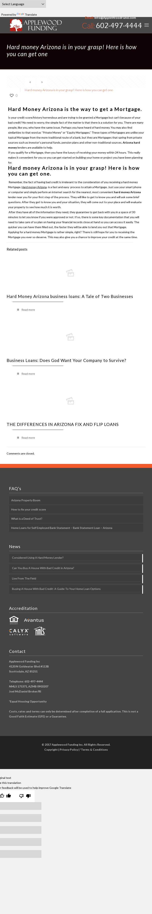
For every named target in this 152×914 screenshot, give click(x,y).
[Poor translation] (25, 796)
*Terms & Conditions (94, 749)
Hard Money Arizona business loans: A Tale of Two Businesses (70, 296)
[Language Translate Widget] (23, 4)
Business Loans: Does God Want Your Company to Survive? (66, 360)
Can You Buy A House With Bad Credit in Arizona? (43, 568)
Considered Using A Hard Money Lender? (38, 557)
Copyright (51, 749)
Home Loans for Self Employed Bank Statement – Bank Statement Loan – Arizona (61, 527)
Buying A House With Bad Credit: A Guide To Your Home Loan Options (56, 588)
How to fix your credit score (28, 509)
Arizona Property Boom (25, 500)
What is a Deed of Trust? (26, 518)
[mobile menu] (146, 25)
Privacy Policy (69, 749)
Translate (27, 14)
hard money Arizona (127, 192)
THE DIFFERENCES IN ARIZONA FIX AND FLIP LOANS (63, 424)
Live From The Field (24, 578)
